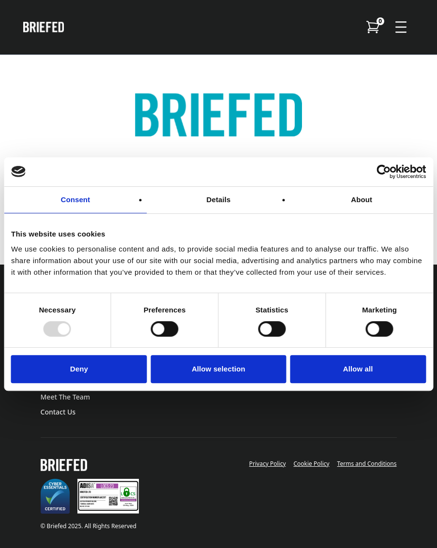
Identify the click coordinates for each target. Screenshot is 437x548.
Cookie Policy (312, 463)
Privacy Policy (267, 463)
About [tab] (361, 199)
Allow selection (218, 369)
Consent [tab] (75, 199)
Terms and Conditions (367, 463)
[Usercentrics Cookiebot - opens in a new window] (383, 171)
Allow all (358, 369)
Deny (79, 369)
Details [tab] (219, 199)
